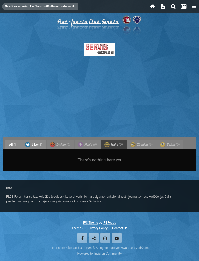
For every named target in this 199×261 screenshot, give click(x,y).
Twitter (94, 238)
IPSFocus (109, 222)
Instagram (105, 238)
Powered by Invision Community (99, 253)
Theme (78, 228)
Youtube (117, 238)
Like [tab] (33, 144)
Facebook (82, 238)
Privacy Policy (98, 228)
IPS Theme (90, 222)
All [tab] (13, 144)
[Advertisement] (99, 95)
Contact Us (119, 228)
